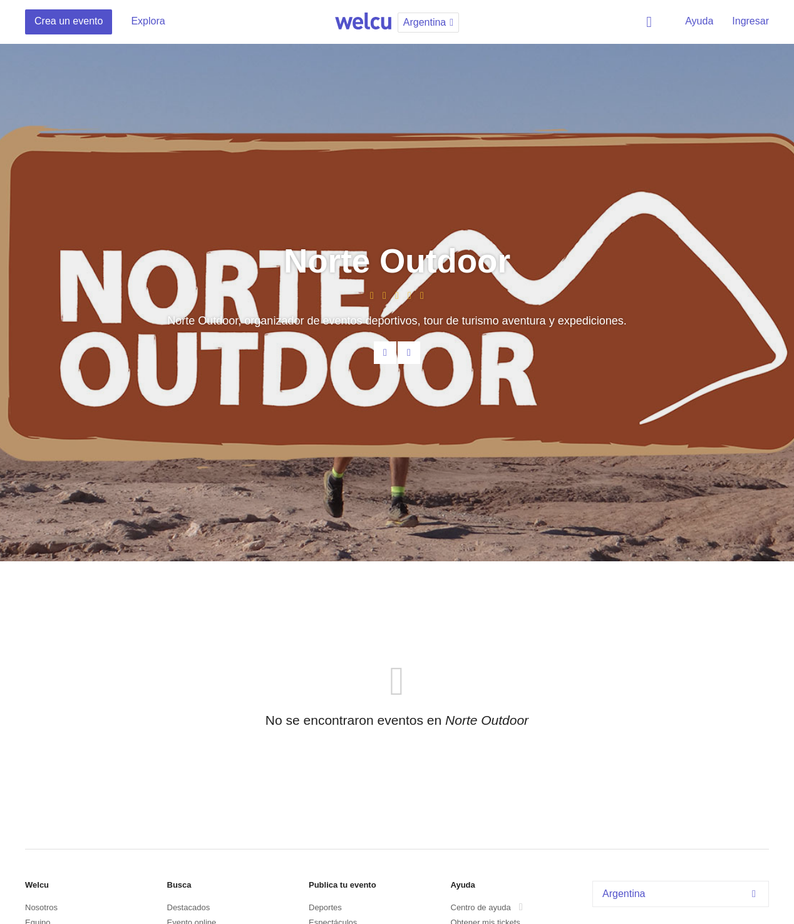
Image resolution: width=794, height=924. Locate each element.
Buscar (651, 21)
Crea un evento (68, 21)
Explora (148, 21)
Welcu (363, 21)
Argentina (682, 893)
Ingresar (750, 21)
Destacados (188, 907)
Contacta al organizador (385, 353)
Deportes (325, 907)
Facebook (409, 353)
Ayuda (699, 21)
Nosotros (41, 907)
